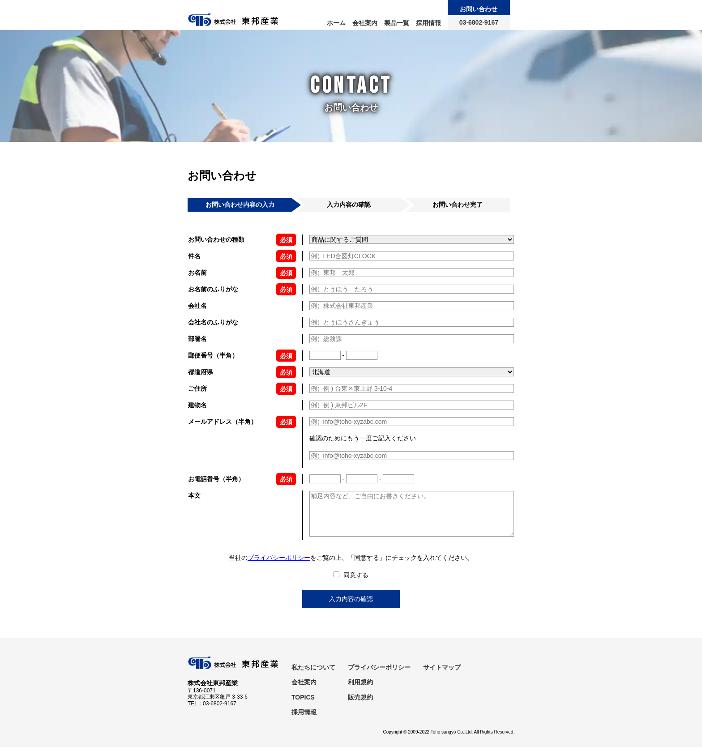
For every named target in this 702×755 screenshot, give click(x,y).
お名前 (197, 272)
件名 (194, 256)
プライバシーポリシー (279, 565)
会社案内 (364, 22)
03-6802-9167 (478, 22)
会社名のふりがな (213, 322)
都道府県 (200, 371)
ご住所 (197, 388)
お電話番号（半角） (216, 478)
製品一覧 (396, 22)
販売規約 (360, 705)
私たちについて (313, 675)
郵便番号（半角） (213, 355)
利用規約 (360, 690)
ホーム (336, 22)
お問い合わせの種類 (216, 239)
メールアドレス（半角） (222, 421)
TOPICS (303, 705)
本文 (194, 495)
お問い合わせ (478, 9)
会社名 (197, 305)
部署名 (197, 338)
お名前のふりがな (213, 289)
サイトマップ (442, 675)
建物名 (197, 405)
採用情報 (428, 22)
